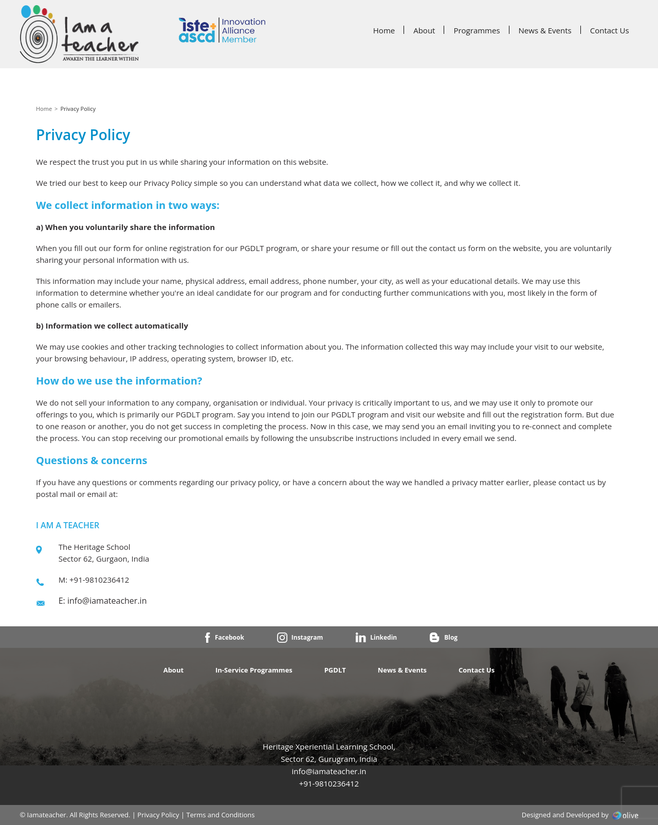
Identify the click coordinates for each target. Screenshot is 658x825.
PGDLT (335, 670)
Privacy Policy (158, 814)
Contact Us (609, 31)
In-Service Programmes (254, 670)
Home (384, 31)
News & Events (545, 31)
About (424, 31)
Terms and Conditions (220, 814)
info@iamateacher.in (107, 600)
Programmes (476, 31)
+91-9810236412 (329, 783)
